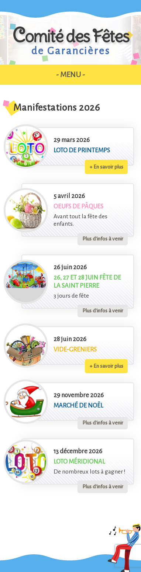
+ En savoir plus (106, 167)
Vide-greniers (75, 349)
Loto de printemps (82, 150)
